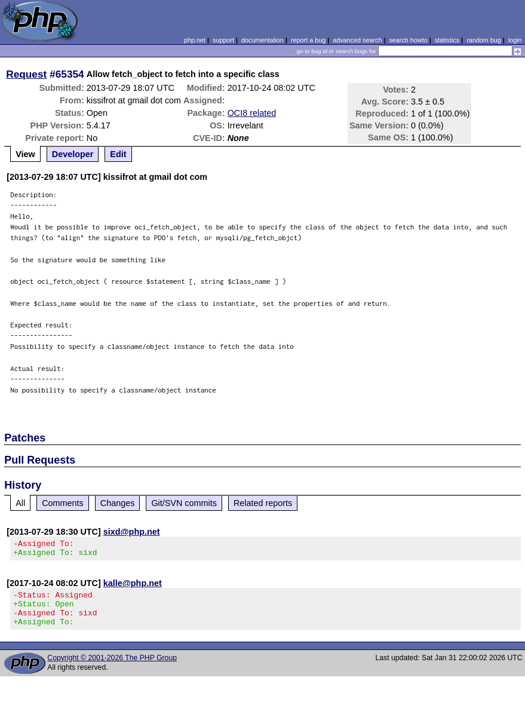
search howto (408, 40)
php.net (194, 40)
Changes (117, 503)
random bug (483, 40)
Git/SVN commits (184, 503)
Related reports (263, 503)
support (223, 40)
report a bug (308, 40)
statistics (447, 40)
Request (26, 74)
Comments (63, 503)
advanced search (357, 40)
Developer (73, 154)
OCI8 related (252, 113)
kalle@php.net (132, 586)
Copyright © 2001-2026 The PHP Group (112, 668)
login (515, 40)
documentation (262, 40)
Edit (118, 154)
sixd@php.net (131, 532)
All (20, 503)
